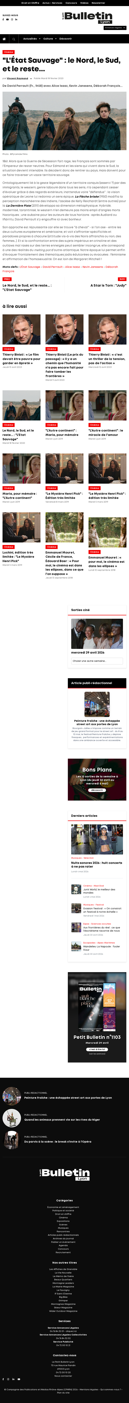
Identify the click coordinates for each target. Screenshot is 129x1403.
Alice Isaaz (72, 267)
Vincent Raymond (17, 78)
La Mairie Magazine (63, 1287)
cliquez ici (71, 1331)
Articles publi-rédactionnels (63, 1235)
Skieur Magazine (63, 1308)
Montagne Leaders (63, 1283)
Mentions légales (89, 1390)
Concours (71, 3)
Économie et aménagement (63, 1207)
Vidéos (84, 3)
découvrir (97, 790)
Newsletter (98, 3)
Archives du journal (63, 1239)
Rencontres (63, 1232)
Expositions (63, 1221)
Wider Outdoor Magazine (63, 1311)
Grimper (63, 1301)
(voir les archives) (97, 1054)
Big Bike (63, 1297)
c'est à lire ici (97, 1049)
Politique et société (63, 1211)
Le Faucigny (63, 1290)
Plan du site (63, 1393)
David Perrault (53, 267)
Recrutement (63, 1253)
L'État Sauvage (30, 267)
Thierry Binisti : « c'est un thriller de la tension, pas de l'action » (107, 359)
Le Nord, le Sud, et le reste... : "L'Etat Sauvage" (18, 435)
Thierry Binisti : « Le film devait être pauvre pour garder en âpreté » (21, 359)
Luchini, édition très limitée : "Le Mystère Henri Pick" (18, 557)
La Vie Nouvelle (63, 1273)
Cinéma (8, 52)
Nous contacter (63, 1376)
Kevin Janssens (92, 267)
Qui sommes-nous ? (110, 1390)
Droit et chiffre (63, 1214)
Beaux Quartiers (63, 1280)
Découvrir (65, 39)
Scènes (63, 1225)
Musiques (63, 1228)
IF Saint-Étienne (63, 1294)
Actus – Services (52, 3)
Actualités (30, 39)
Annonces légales (113, 28)
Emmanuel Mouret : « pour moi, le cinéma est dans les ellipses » (106, 562)
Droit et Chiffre (30, 3)
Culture (48, 39)
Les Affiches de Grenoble (63, 1269)
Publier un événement (63, 1242)
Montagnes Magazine (63, 1304)
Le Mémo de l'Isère (63, 1276)
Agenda (63, 1245)
